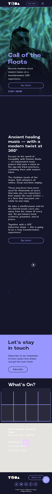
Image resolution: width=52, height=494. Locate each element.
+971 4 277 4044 (17, 451)
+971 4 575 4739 (17, 446)
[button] (33, 265)
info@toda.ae (15, 442)
